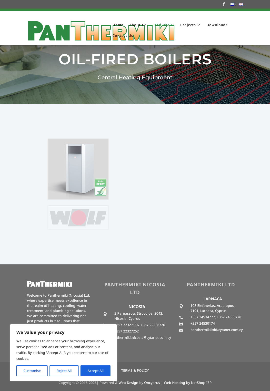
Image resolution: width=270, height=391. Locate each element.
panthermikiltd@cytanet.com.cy (216, 329)
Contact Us (122, 36)
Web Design (128, 382)
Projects (188, 25)
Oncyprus (152, 382)
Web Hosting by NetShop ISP (188, 382)
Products (161, 25)
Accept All (96, 370)
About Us (138, 25)
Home (117, 25)
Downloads (217, 25)
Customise (32, 370)
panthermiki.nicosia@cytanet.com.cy (140, 337)
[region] (63, 352)
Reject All (64, 370)
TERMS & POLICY (135, 370)
